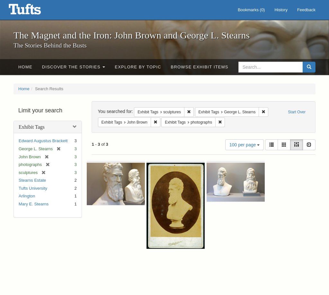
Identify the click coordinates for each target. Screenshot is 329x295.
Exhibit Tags (32, 127)
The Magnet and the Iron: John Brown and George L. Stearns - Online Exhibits (33, 11)
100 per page (244, 144)
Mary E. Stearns (34, 204)
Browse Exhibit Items (199, 67)
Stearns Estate (32, 180)
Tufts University (33, 188)
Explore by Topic (138, 67)
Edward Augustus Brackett (43, 140)
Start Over (297, 112)
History (280, 9)
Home (25, 67)
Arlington (27, 196)
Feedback (306, 9)
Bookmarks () (251, 9)
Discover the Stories (73, 67)
